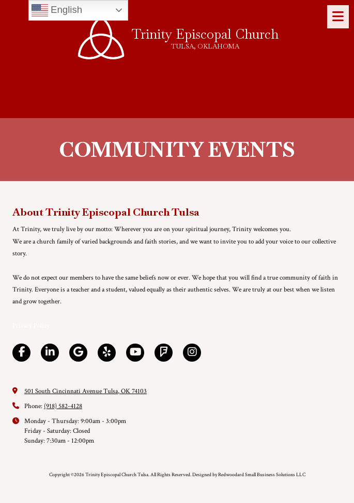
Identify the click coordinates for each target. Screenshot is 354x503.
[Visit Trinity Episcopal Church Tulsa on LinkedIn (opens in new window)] (50, 353)
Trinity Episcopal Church (205, 34)
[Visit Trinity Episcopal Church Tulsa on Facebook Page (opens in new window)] (21, 353)
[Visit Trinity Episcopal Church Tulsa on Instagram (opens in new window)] (192, 353)
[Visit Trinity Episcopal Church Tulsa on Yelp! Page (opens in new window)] (107, 353)
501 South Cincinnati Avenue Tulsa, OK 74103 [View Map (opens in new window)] (85, 391)
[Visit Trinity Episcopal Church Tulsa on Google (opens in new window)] (78, 353)
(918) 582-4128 (63, 406)
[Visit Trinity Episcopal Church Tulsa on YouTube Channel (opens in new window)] (135, 353)
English (57, 10)
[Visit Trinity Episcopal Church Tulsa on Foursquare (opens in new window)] (164, 353)
